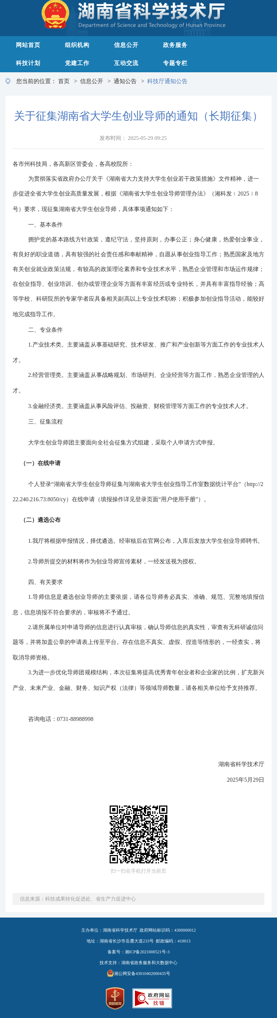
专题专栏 (175, 63)
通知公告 (125, 81)
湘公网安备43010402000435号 (142, 973)
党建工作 (77, 63)
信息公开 (126, 45)
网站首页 (28, 45)
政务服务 (175, 45)
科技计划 (28, 63)
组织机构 (77, 45)
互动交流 (126, 63)
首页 (64, 81)
